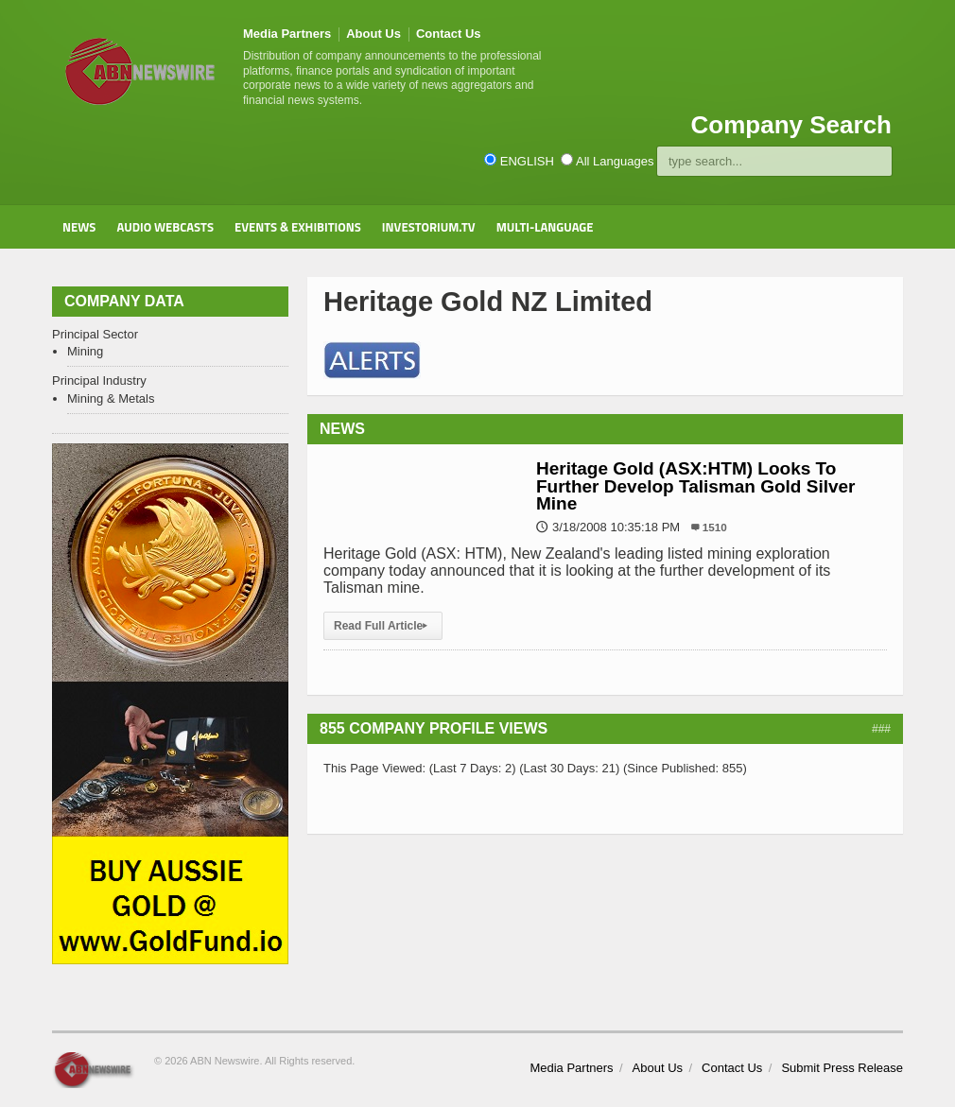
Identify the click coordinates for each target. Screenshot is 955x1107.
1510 (715, 527)
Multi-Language (545, 226)
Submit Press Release (842, 1068)
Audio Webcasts (165, 226)
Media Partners (287, 33)
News (79, 226)
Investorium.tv (429, 226)
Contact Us (448, 33)
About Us (373, 33)
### (881, 728)
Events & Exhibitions (297, 226)
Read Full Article (383, 625)
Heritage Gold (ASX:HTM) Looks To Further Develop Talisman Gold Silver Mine (696, 485)
